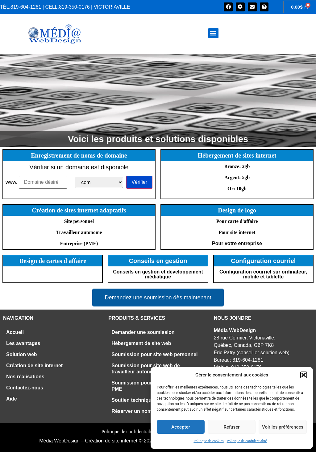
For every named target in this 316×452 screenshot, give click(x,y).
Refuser (231, 427)
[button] (304, 375)
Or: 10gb (237, 188)
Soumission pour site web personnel (154, 354)
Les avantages (23, 343)
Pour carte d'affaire (237, 221)
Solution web (21, 354)
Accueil (15, 332)
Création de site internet (34, 365)
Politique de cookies (208, 441)
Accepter (180, 427)
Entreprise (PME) (79, 243)
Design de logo (237, 210)
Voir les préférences (282, 427)
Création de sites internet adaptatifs (79, 210)
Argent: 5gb (237, 177)
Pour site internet (237, 232)
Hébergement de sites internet (237, 155)
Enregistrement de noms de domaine (79, 155)
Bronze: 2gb (237, 166)
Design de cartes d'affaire (52, 260)
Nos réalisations (25, 376)
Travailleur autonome (79, 232)
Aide (11, 398)
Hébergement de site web (141, 343)
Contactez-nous (24, 387)
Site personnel (79, 221)
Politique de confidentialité (247, 441)
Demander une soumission (143, 332)
